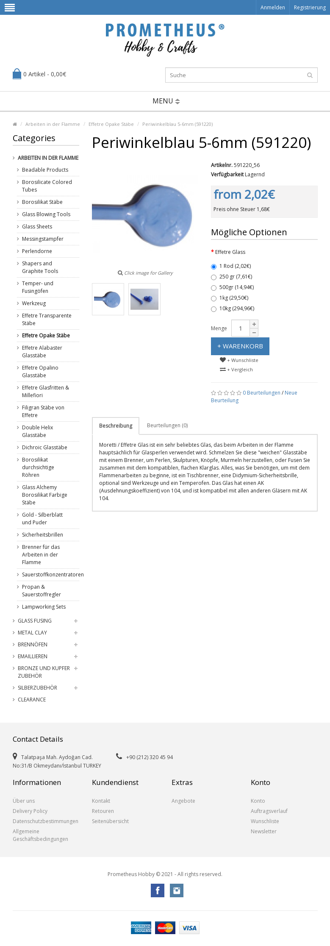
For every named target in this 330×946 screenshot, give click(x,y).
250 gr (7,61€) (231, 276)
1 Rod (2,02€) (231, 266)
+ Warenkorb (240, 346)
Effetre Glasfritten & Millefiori (45, 391)
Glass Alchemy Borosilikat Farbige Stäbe (44, 495)
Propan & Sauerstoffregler (41, 590)
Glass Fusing (35, 620)
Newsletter (264, 831)
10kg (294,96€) (232, 308)
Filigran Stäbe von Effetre (43, 411)
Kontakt (101, 800)
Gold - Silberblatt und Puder (42, 518)
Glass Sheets (37, 226)
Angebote (183, 800)
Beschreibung (115, 425)
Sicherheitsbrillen (42, 534)
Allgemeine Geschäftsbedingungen (40, 835)
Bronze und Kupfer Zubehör (44, 672)
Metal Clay (32, 632)
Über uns (24, 800)
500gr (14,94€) (232, 287)
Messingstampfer (43, 238)
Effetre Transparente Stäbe (47, 319)
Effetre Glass (230, 252)
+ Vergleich (236, 369)
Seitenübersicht (110, 821)
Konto (258, 800)
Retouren (103, 811)
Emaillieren (32, 656)
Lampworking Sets (44, 606)
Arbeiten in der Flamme (52, 124)
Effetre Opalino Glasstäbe (40, 371)
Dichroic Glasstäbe (44, 447)
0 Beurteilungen (261, 392)
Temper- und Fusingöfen (37, 287)
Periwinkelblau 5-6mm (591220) (177, 124)
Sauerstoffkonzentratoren (47, 574)
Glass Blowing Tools (46, 214)
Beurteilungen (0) (167, 425)
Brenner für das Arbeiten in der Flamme (41, 554)
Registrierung (310, 7)
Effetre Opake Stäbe (111, 124)
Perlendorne (37, 251)
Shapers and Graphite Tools (40, 267)
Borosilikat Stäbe (42, 202)
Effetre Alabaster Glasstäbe (42, 351)
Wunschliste (265, 821)
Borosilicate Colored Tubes (47, 185)
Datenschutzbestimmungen (45, 821)
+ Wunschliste (239, 360)
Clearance (32, 699)
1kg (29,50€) (229, 297)
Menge (219, 328)
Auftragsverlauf (269, 811)
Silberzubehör (37, 687)
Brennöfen (32, 644)
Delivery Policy (30, 811)
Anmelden (273, 7)
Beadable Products (45, 169)
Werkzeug (34, 303)
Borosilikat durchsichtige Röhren (38, 467)
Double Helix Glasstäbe (37, 431)
